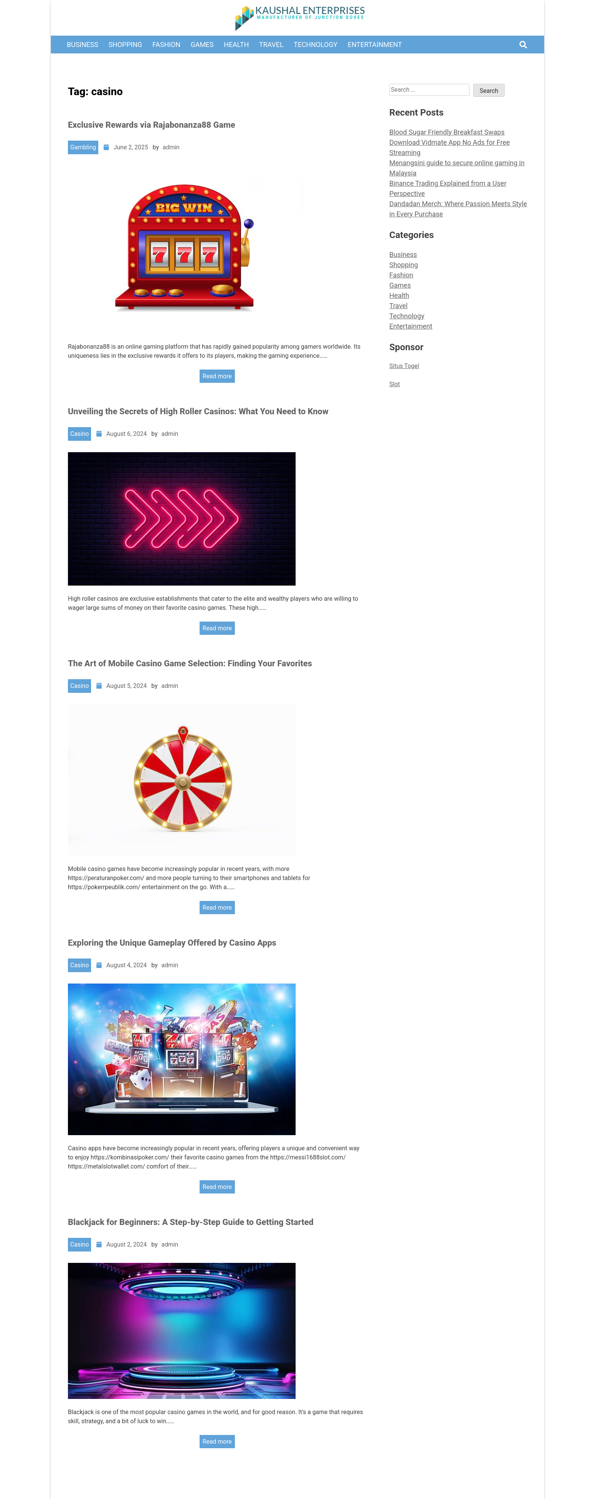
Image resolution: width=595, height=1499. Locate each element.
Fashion (167, 45)
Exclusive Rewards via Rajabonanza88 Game (151, 125)
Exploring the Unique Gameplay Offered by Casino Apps (172, 943)
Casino (79, 433)
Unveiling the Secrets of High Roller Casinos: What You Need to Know (198, 411)
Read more (217, 376)
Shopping (125, 45)
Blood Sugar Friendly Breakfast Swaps (447, 132)
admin (171, 147)
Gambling (83, 147)
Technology (315, 45)
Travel (271, 45)
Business (82, 45)
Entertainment (375, 45)
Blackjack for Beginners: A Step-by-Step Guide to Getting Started (190, 1222)
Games (202, 45)
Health (236, 45)
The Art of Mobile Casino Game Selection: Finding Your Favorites (190, 663)
